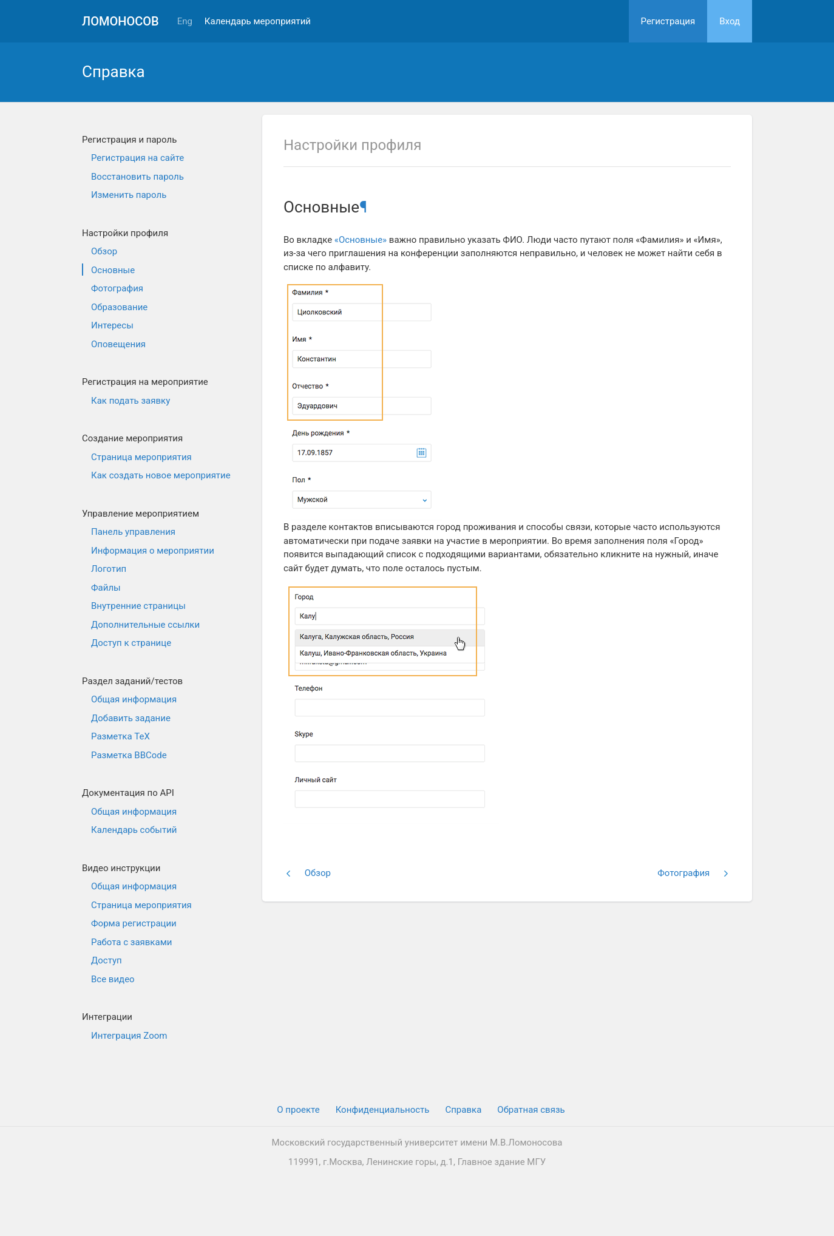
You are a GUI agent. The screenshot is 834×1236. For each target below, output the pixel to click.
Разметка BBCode (129, 755)
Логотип (108, 568)
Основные (113, 270)
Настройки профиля (125, 233)
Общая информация (134, 699)
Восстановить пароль (137, 176)
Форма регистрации (134, 923)
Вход (729, 21)
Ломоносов (120, 21)
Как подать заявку (130, 400)
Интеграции (107, 1016)
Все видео (113, 979)
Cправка (463, 1109)
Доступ (106, 960)
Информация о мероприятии (152, 550)
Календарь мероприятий (258, 21)
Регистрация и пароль (129, 139)
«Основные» (360, 239)
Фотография (117, 288)
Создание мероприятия (132, 438)
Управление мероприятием (140, 513)
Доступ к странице (131, 642)
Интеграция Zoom (129, 1035)
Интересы (112, 325)
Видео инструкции (121, 868)
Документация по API (128, 792)
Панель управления (133, 531)
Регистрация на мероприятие (145, 381)
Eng (184, 21)
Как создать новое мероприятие (161, 475)
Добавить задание (131, 718)
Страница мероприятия (141, 457)
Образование (119, 307)
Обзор (104, 251)
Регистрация (668, 21)
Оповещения (118, 344)
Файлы (106, 587)
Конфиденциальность (383, 1109)
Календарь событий (134, 829)
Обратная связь (530, 1109)
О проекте (298, 1109)
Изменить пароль (128, 194)
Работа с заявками (131, 942)
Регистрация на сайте (137, 157)
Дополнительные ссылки (145, 624)
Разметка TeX (120, 736)
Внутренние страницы (138, 605)
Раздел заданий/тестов (132, 681)
